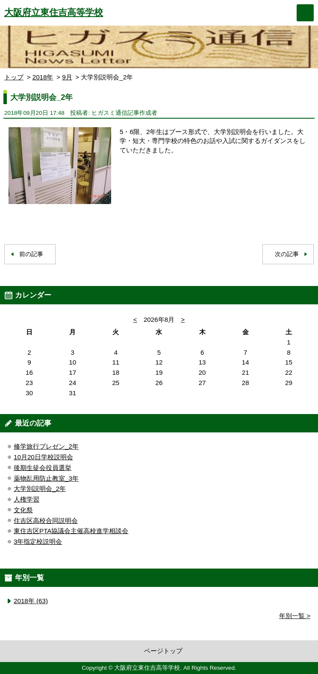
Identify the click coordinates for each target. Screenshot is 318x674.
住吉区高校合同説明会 (46, 520)
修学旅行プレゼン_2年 (46, 446)
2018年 (42, 77)
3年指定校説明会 (38, 541)
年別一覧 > (294, 615)
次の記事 (287, 254)
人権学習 (26, 499)
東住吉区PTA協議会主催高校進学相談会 (71, 530)
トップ (14, 77)
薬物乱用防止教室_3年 (46, 478)
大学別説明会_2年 (40, 488)
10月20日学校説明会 (43, 457)
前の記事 (31, 254)
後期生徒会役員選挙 (42, 467)
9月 (67, 77)
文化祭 (23, 510)
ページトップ (163, 650)
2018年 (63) (31, 600)
